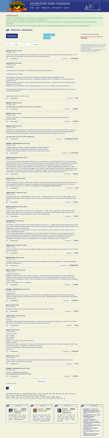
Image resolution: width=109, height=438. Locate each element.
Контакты (66, 7)
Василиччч (74, 300)
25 (51, 398)
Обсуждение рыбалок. (89, 416)
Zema (76, 363)
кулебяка (75, 108)
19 (39, 398)
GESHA (75, 216)
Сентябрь (42, 397)
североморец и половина (71, 138)
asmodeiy (75, 376)
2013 (70, 393)
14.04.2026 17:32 (93, 420)
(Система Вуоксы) (15, 220)
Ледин (75, 253)
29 (60, 398)
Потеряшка (47, 37)
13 (26, 398)
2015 (7, 395)
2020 (24, 395)
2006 (46, 393)
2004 (40, 393)
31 (64, 398)
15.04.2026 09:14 (94, 409)
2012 (67, 393)
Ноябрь (53, 397)
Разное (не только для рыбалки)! (91, 422)
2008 (53, 393)
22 (45, 398)
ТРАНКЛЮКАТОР (73, 265)
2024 (37, 395)
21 (43, 398)
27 (56, 398)
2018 (17, 395)
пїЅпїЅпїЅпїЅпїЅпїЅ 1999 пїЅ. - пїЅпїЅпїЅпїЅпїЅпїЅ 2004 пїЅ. (22, 393)
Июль (33, 397)
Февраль (13, 397)
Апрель (22, 397)
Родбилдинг (86, 409)
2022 (31, 395)
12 (24, 398)
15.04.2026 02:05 (96, 415)
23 (47, 398)
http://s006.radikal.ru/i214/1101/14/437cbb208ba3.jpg (20, 136)
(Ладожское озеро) (14, 50)
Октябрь (48, 397)
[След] (12, 388)
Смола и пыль (42, 411)
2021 (27, 395)
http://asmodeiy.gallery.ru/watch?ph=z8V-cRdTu (18, 374)
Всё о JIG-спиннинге (88, 431)
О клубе (32, 7)
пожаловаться (65, 58)
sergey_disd (74, 351)
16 (32, 398)
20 (41, 398)
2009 (57, 393)
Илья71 (75, 311)
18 (36, 398)
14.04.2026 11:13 (88, 426)
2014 (73, 393)
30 (62, 398)
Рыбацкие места (45, 7)
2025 (41, 395)
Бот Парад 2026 (87, 415)
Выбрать (36, 44)
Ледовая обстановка (49, 34)
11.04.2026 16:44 (88, 429)
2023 (34, 395)
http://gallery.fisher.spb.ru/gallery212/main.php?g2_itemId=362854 (23, 106)
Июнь (29, 397)
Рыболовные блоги (57, 7)
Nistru (15, 409)
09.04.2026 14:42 (91, 435)
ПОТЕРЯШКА (84, 38)
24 (49, 398)
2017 (14, 395)
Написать (11, 36)
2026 (44, 395)
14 (28, 398)
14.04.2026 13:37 (88, 423)
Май (26, 397)
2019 (21, 395)
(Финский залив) (14, 63)
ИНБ (76, 98)
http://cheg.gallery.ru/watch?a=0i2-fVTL (51, 186)
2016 (10, 395)
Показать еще (42, 381)
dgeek (76, 325)
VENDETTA (65, 409)
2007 (50, 393)
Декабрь (58, 397)
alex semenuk (74, 58)
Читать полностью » (19, 419)
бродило (75, 173)
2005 (43, 393)
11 (22, 398)
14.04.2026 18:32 (88, 417)
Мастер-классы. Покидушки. (90, 428)
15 (30, 398)
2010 (60, 393)
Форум (37, 7)
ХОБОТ (75, 240)
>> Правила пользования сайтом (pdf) (90, 34)
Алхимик (75, 284)
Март (18, 397)
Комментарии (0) (14, 58)
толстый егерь (73, 153)
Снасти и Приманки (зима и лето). (91, 425)
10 (20, 398)
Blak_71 (75, 202)
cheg (76, 188)
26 (53, 398)
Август (37, 397)
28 (58, 398)
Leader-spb (41, 409)
